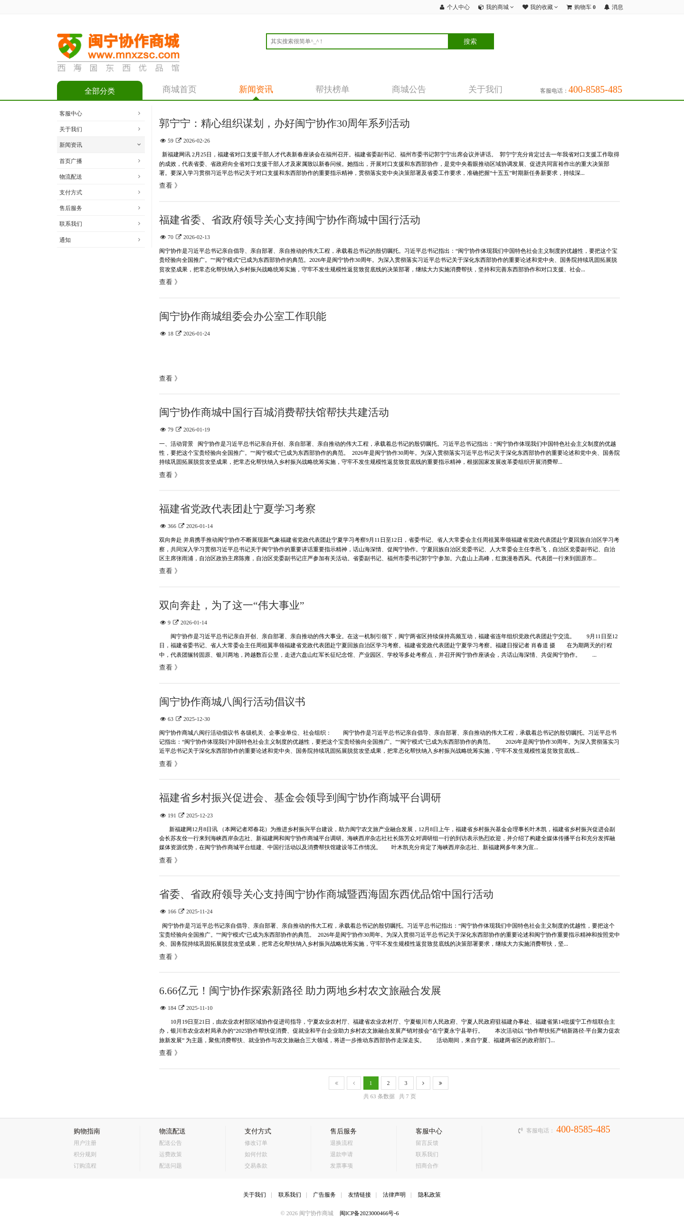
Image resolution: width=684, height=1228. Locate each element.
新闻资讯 (256, 89)
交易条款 (256, 1165)
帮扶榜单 (332, 89)
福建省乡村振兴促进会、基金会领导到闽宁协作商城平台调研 (300, 798)
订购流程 (85, 1165)
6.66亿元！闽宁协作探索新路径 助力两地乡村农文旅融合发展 (300, 991)
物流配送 (70, 176)
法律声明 (394, 1194)
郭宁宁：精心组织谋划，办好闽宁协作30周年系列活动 (284, 123)
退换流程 (341, 1143)
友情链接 (359, 1194)
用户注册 (85, 1143)
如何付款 (256, 1154)
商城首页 (179, 89)
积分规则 (85, 1154)
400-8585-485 (583, 1129)
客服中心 (70, 113)
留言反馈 (427, 1143)
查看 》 (170, 185)
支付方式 (70, 192)
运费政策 (170, 1154)
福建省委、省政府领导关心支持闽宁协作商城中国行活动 (289, 220)
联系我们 (70, 224)
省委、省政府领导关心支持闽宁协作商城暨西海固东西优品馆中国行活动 (326, 894)
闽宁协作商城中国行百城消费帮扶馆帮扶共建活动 (274, 412)
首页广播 (70, 161)
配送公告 (170, 1143)
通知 (65, 240)
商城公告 (409, 89)
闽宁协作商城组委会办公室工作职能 (242, 316)
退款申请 (341, 1154)
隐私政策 (429, 1194)
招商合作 (427, 1165)
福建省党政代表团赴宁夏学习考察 (237, 509)
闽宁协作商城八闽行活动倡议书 (232, 702)
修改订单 (256, 1143)
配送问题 (170, 1165)
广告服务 (324, 1194)
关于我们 (485, 89)
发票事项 (341, 1165)
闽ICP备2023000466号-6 (369, 1213)
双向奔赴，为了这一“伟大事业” (231, 605)
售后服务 (70, 208)
